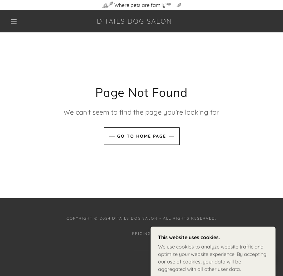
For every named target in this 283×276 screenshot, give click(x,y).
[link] (134, 22)
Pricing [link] (141, 233)
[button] (13, 21)
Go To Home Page (141, 136)
